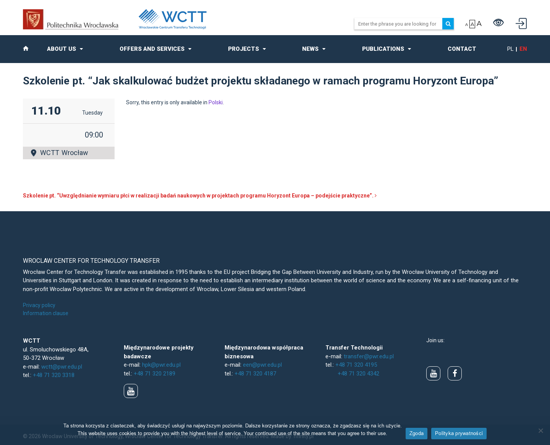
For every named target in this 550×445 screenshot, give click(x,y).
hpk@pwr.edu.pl (161, 364)
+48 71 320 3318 (53, 375)
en (523, 48)
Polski (216, 102)
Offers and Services (152, 48)
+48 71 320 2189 (154, 373)
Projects (243, 48)
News (310, 48)
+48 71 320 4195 (356, 364)
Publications (383, 48)
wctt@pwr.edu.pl (61, 366)
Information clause (45, 313)
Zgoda (416, 433)
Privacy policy (39, 305)
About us (61, 48)
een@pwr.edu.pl (262, 364)
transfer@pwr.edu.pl (369, 356)
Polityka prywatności (459, 433)
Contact (462, 48)
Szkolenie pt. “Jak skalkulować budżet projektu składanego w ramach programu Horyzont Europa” (260, 80)
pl (510, 48)
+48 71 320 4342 (358, 373)
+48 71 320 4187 (255, 373)
